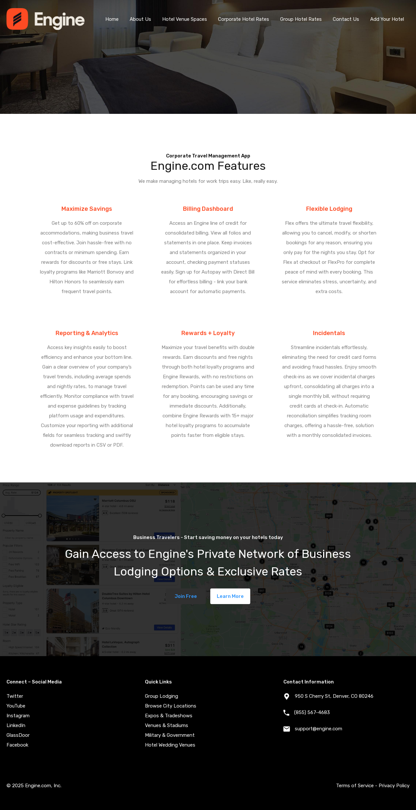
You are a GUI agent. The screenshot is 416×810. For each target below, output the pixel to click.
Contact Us (346, 19)
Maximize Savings (86, 208)
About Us (140, 19)
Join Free (186, 596)
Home (112, 19)
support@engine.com (318, 729)
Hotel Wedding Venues (170, 745)
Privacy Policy (394, 786)
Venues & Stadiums (166, 725)
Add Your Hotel (387, 19)
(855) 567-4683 (312, 712)
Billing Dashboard (208, 208)
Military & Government (170, 735)
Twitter (14, 696)
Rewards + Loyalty (208, 333)
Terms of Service (355, 786)
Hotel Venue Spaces (184, 19)
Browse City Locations (170, 706)
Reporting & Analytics (87, 333)
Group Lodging (161, 696)
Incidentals (329, 333)
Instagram (18, 716)
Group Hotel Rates (301, 19)
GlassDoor (18, 735)
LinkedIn (15, 725)
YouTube (15, 706)
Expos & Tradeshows (168, 716)
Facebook (17, 745)
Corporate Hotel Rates (243, 19)
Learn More (230, 596)
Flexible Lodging (329, 208)
